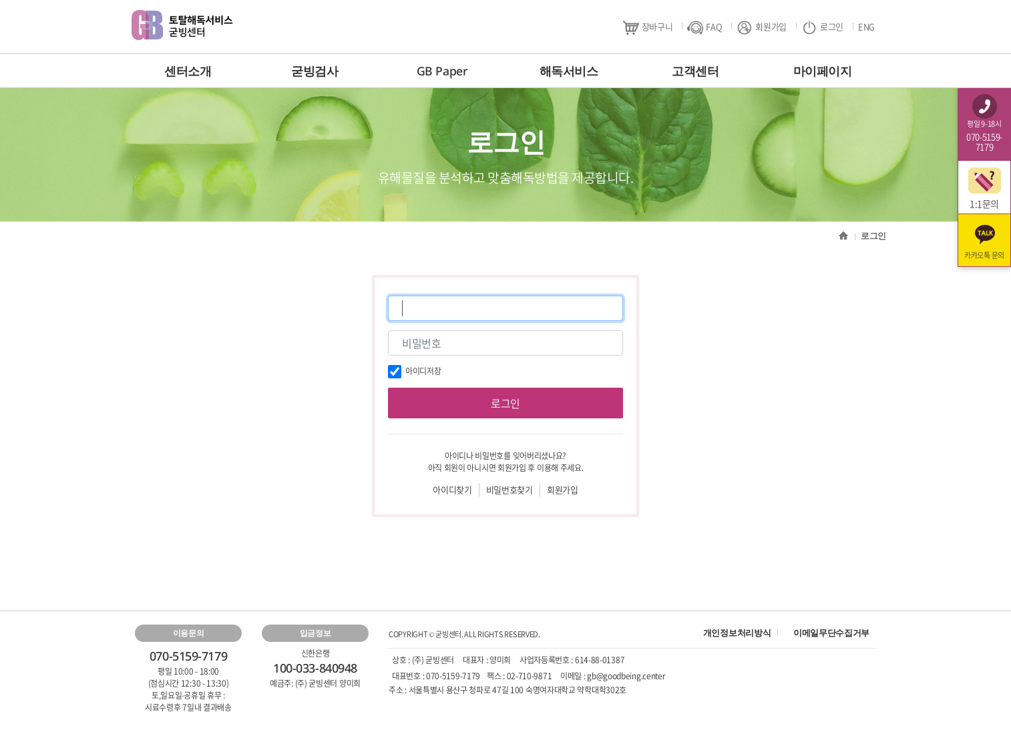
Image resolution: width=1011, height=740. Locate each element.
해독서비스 (569, 71)
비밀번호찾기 (509, 489)
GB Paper (442, 71)
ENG (866, 26)
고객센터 (695, 71)
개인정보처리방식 (737, 633)
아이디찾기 (452, 489)
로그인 (822, 27)
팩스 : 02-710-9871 (519, 676)
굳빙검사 (314, 71)
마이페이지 (822, 71)
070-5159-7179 (453, 676)
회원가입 (762, 27)
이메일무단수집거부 (831, 633)
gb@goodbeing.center (626, 676)
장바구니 (648, 27)
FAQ (704, 27)
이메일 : (573, 676)
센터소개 (187, 71)
